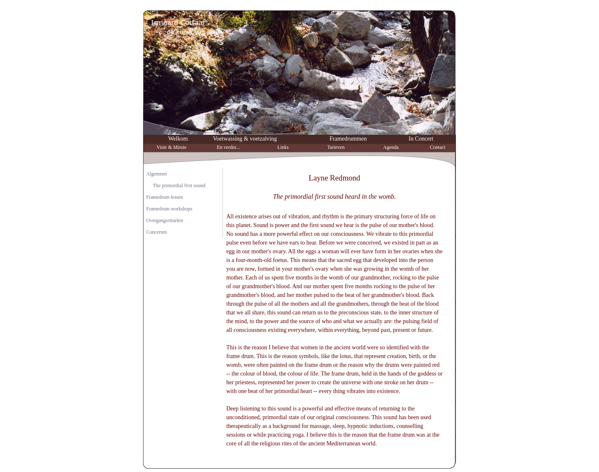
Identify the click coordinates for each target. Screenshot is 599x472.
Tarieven (336, 147)
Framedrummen (347, 139)
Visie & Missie (171, 147)
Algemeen (156, 174)
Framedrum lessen (164, 197)
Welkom (178, 139)
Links (283, 147)
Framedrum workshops (169, 209)
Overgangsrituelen (164, 220)
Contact (437, 147)
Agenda (391, 147)
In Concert (420, 139)
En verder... (228, 147)
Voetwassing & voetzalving (245, 139)
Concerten (156, 232)
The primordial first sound (179, 185)
